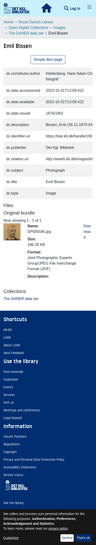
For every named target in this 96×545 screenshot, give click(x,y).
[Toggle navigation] (89, 8)
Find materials (13, 372)
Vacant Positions (15, 436)
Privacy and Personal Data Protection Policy (33, 459)
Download (87, 231)
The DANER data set (26, 33)
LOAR (7, 337)
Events (8, 387)
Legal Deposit (12, 418)
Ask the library (13, 503)
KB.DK (7, 330)
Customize (11, 538)
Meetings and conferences (21, 410)
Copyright (10, 452)
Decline (67, 538)
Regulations (11, 444)
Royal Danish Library (36, 22)
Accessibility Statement (19, 467)
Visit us (8, 402)
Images (59, 28)
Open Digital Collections (29, 28)
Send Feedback (13, 353)
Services (9, 395)
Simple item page (48, 59)
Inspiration (10, 379)
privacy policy (58, 528)
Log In (75, 8)
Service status (13, 475)
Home (9, 22)
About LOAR (11, 345)
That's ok (83, 538)
